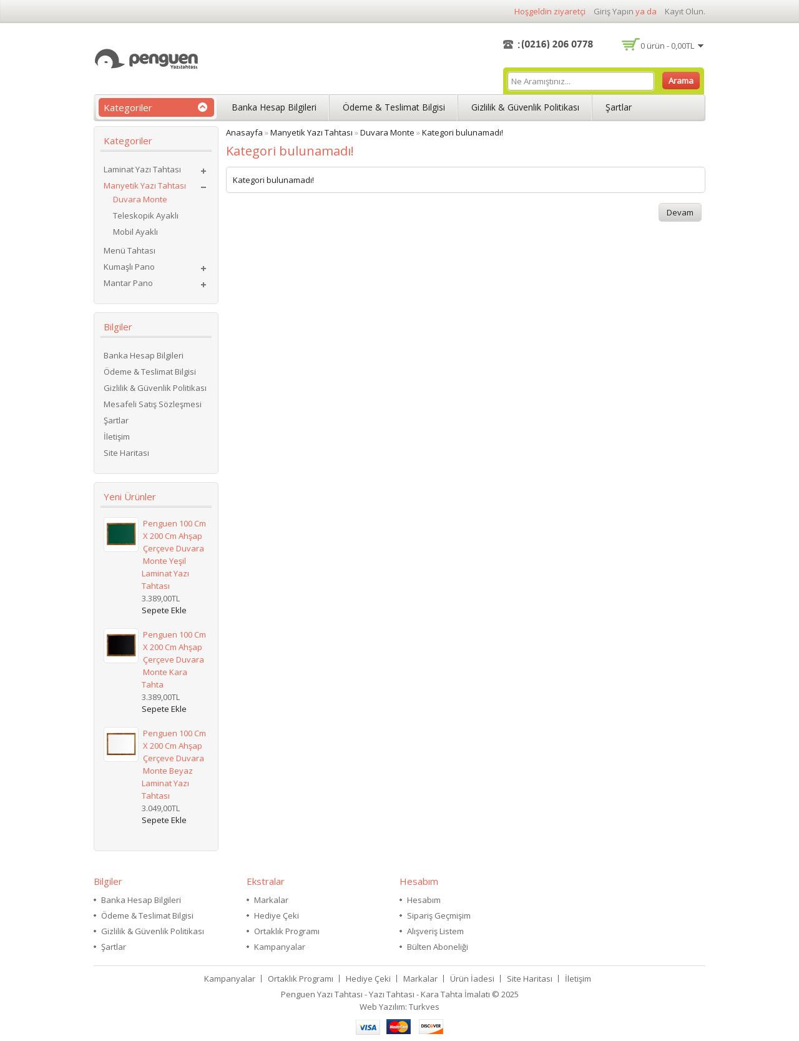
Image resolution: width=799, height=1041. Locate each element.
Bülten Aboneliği (437, 946)
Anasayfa (244, 132)
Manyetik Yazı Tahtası (145, 185)
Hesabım (424, 899)
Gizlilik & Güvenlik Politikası (525, 107)
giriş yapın (614, 11)
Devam (680, 212)
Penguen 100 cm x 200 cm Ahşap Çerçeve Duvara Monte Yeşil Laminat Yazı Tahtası (174, 554)
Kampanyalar (279, 946)
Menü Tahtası (129, 250)
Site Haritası (126, 452)
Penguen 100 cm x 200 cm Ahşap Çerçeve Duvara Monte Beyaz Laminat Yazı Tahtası (174, 764)
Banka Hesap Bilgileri (274, 107)
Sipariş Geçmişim (439, 915)
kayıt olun (684, 11)
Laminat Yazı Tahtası (142, 169)
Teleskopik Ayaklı (146, 215)
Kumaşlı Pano (129, 266)
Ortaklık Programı (287, 931)
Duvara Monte (140, 199)
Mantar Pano (128, 283)
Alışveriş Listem (435, 931)
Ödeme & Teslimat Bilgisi (394, 107)
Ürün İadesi (472, 978)
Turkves (424, 1006)
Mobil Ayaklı (135, 231)
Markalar (271, 899)
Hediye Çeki (276, 915)
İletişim (117, 436)
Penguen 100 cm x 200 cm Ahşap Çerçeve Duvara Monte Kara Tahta (174, 659)
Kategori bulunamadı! (462, 132)
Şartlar (618, 107)
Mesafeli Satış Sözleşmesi (153, 404)
